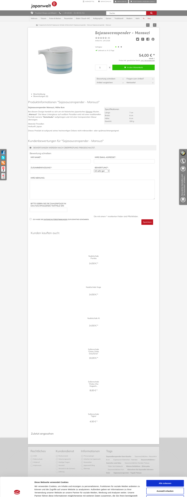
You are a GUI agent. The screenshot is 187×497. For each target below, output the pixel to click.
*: (36, 157)
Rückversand (63, 456)
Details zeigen (139, 492)
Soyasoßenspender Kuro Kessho (119, 456)
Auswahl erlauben (165, 473)
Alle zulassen (165, 465)
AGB (35, 456)
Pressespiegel (88, 456)
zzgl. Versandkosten (148, 60)
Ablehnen (165, 480)
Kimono (89, 111)
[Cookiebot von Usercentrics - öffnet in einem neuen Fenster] (17, 492)
